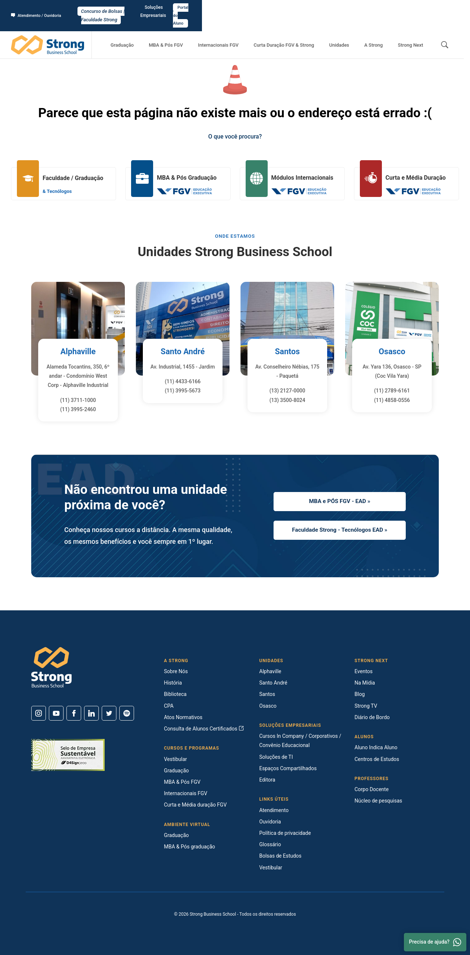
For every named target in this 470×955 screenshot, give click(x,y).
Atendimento (274, 810)
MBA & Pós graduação (189, 847)
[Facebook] (73, 713)
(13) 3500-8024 (288, 400)
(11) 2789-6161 (392, 391)
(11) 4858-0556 (392, 400)
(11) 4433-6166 (183, 381)
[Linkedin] (91, 713)
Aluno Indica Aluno (376, 747)
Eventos (364, 671)
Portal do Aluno (439, 7)
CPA (169, 706)
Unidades (355, 29)
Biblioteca (175, 694)
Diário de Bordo (372, 717)
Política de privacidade (285, 833)
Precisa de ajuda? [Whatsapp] (435, 942)
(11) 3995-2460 (78, 409)
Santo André (182, 351)
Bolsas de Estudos (280, 856)
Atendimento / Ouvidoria (38, 7)
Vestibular (175, 759)
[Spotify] (126, 713)
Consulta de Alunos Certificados (204, 729)
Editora (267, 780)
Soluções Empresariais (392, 7)
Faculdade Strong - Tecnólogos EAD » (339, 531)
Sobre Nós (176, 671)
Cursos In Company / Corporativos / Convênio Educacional (300, 740)
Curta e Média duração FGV (195, 805)
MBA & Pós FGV (200, 29)
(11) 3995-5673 (183, 391)
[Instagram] (38, 713)
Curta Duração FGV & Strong (306, 29)
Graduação (162, 29)
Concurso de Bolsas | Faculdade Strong (235, 8)
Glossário (270, 844)
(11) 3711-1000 (78, 400)
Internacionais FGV (246, 29)
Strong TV (366, 706)
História (173, 683)
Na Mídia (365, 683)
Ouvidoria (270, 822)
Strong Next (413, 29)
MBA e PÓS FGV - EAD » (339, 499)
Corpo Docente (372, 789)
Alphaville (77, 351)
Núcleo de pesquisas (378, 801)
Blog (360, 694)
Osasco (391, 351)
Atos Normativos (183, 717)
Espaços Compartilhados (288, 768)
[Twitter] (109, 713)
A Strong (383, 29)
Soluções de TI (276, 757)
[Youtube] (56, 713)
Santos (287, 351)
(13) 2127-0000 (288, 391)
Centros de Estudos (377, 759)
